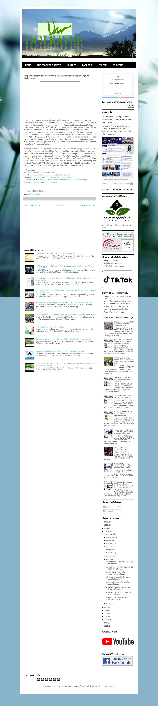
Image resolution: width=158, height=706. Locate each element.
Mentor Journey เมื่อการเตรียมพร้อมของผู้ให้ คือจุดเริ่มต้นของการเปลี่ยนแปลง (123, 432)
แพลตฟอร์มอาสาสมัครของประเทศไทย (117, 301)
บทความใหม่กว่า (31, 205)
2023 (106, 531)
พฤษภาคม (110, 556)
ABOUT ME (118, 65)
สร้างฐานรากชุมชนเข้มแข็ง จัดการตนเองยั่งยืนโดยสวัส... (118, 578)
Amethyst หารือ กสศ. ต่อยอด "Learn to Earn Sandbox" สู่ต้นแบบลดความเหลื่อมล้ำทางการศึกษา (123, 485)
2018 (106, 620)
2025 (106, 525)
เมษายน (109, 559)
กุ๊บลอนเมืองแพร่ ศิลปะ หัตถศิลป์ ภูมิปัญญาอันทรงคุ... (117, 598)
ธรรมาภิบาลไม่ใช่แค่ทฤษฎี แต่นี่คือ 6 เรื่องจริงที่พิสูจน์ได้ (55, 254)
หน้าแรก (59, 205)
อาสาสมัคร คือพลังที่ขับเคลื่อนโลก (116, 309)
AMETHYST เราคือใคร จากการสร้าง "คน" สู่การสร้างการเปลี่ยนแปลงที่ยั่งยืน (123, 466)
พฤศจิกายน (110, 537)
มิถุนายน (109, 553)
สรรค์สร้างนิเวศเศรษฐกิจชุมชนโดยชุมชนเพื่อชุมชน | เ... (118, 583)
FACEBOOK (87, 65)
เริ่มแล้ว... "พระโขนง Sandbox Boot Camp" (121, 449)
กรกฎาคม (110, 550)
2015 (106, 626)
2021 (106, 610)
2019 (106, 617)
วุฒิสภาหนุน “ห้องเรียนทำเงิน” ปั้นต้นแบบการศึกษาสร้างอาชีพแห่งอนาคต (123, 342)
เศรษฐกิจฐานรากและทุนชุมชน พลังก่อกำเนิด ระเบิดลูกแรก (119, 588)
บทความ (107, 507)
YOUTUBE (71, 65)
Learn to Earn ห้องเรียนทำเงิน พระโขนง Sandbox (123, 397)
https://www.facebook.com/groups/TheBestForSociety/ (64, 180)
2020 (106, 613)
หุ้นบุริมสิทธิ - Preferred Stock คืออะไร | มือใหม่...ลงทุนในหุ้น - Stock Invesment (64, 339)
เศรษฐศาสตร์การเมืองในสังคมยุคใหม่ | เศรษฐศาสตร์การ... (119, 563)
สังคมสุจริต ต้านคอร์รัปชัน (113, 263)
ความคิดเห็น (108, 511)
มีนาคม (109, 603)
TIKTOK (103, 65)
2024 (106, 528)
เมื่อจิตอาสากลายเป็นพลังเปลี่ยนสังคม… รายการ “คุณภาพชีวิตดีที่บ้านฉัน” (61, 351)
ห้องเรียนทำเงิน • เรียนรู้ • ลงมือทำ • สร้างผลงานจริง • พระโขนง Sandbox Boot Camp (117, 119)
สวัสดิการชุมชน (34, 194)
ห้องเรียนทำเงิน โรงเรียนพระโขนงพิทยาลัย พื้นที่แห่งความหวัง (123, 380)
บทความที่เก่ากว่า (87, 205)
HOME (28, 65)
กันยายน (109, 543)
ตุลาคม (109, 540)
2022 (106, 607)
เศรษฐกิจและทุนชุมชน (112, 261)
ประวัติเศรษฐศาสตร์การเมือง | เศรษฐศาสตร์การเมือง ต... (116, 573)
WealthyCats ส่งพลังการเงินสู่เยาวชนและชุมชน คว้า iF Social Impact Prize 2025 (64, 303)
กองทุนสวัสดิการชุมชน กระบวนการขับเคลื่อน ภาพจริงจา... (119, 568)
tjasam (95, 686)
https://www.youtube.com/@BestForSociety (52, 175)
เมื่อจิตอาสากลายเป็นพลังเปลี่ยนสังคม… (117, 304)
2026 (106, 522)
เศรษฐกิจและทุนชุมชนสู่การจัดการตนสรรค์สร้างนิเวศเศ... (119, 593)
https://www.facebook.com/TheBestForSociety (54, 177)
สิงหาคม (109, 547)
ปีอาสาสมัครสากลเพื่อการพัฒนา (115, 312)
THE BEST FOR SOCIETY (49, 65)
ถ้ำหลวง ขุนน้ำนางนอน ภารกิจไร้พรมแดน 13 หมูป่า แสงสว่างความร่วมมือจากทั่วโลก (65, 315)
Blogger (111, 686)
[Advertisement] (59, 228)
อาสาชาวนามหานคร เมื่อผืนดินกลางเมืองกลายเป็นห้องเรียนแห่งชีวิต (124, 324)
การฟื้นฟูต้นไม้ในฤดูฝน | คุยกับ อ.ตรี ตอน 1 (51, 327)
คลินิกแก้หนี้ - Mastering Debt (114, 266)
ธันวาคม (109, 534)
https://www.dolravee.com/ (45, 182)
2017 (106, 623)
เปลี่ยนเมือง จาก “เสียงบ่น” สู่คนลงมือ (116, 307)
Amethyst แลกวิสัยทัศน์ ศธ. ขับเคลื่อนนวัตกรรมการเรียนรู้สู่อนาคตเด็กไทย (124, 414)
